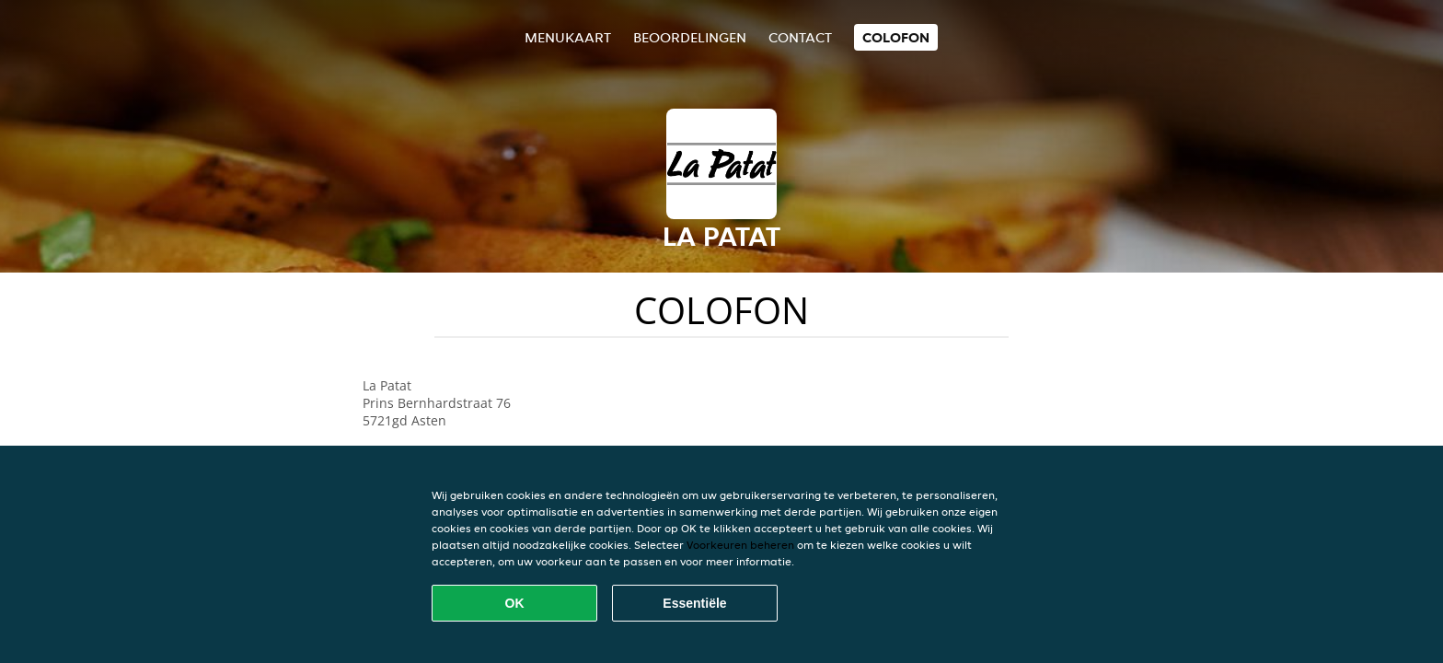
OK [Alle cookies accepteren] (515, 603)
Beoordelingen (689, 37)
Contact (800, 37)
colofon (895, 37)
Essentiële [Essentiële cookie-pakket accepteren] (694, 603)
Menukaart (568, 37)
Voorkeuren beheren (740, 545)
